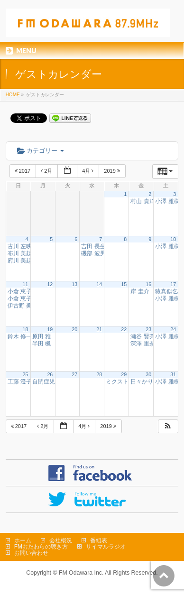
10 (173, 239)
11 (25, 284)
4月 (88, 171)
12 (50, 284)
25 (25, 374)
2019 (112, 171)
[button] (167, 426)
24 (173, 329)
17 (173, 284)
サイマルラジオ (106, 546)
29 (124, 374)
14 (99, 284)
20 (74, 329)
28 (99, 374)
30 (148, 374)
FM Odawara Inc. (81, 572)
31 (173, 374)
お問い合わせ (31, 552)
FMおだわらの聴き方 (41, 546)
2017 (23, 171)
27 (74, 374)
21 (99, 329)
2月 (47, 171)
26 (50, 374)
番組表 (98, 540)
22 (124, 329)
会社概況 (60, 540)
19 (50, 329)
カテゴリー (40, 150)
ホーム (22, 540)
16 (148, 284)
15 (124, 284)
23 (148, 329)
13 (74, 284)
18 (25, 329)
